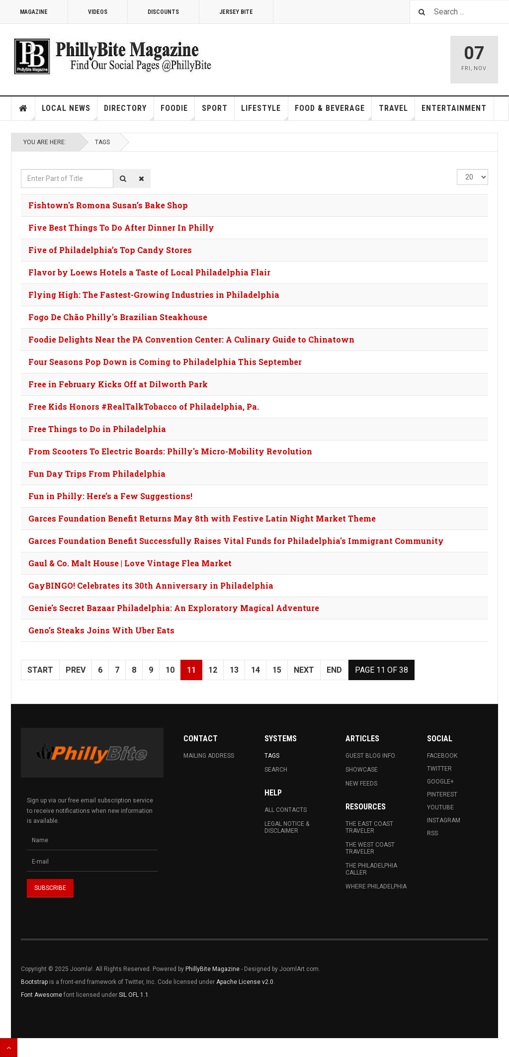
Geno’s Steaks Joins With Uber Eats (101, 630)
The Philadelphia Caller (371, 869)
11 (191, 670)
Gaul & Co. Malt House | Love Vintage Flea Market (130, 563)
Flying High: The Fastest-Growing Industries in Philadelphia (153, 294)
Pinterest (442, 794)
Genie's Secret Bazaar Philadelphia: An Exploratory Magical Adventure (173, 608)
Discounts (163, 11)
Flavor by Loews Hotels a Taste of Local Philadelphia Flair (149, 272)
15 (276, 670)
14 (255, 670)
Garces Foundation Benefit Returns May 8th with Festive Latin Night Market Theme (202, 518)
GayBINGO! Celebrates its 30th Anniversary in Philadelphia (150, 585)
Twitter (439, 768)
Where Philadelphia (376, 886)
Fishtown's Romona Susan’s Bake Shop (108, 205)
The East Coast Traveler (369, 827)
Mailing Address (208, 755)
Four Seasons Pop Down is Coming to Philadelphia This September (165, 361)
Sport (215, 108)
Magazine (34, 11)
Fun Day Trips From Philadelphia (97, 473)
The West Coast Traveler (370, 848)
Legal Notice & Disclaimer (286, 827)
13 (234, 670)
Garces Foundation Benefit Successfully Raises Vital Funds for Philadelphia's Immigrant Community (236, 540)
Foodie (178, 111)
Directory (129, 111)
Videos (97, 11)
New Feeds (361, 783)
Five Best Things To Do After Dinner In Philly (121, 227)
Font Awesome (41, 994)
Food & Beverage (333, 111)
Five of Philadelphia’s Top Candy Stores (110, 250)
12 (212, 670)
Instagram (443, 820)
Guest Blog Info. (370, 755)
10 (170, 670)
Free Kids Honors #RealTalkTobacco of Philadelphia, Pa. (143, 406)
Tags (102, 142)
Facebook (442, 755)
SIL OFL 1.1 (134, 994)
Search (275, 769)
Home (23, 108)
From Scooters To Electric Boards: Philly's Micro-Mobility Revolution (170, 451)
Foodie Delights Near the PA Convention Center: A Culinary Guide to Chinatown (191, 339)
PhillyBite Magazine (212, 969)
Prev (75, 670)
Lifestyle (264, 111)
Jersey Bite (236, 11)
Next (304, 670)
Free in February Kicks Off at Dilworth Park (118, 384)
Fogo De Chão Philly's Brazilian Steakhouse (117, 317)
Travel (397, 111)
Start (40, 670)
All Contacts (285, 809)
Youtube (440, 807)
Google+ (440, 781)
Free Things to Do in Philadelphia (97, 429)
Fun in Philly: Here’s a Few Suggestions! (110, 496)
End (334, 670)
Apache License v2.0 (244, 981)
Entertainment (454, 108)
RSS (432, 833)
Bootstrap (34, 981)
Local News (69, 111)
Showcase (361, 769)
